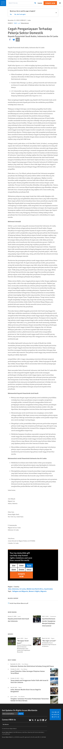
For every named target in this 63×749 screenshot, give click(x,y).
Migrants (43, 591)
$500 (13, 569)
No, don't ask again (20, 14)
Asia (9, 589)
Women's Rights (34, 591)
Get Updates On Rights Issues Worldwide (19, 710)
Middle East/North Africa (35, 589)
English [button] (40, 3)
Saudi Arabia (48, 589)
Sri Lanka (22, 589)
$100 (21, 565)
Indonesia (15, 589)
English (15, 23)
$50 (13, 565)
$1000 (21, 569)
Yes (11, 14)
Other (29, 569)
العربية (19, 23)
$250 (29, 565)
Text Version (6, 724)
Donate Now (50, 3)
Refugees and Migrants (20, 591)
